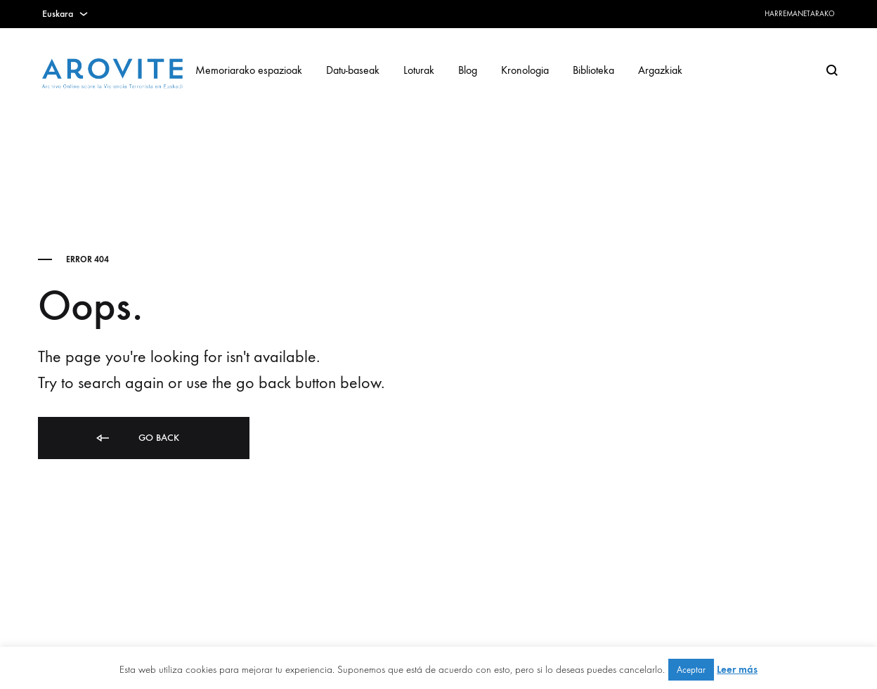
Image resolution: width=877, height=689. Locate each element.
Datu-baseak (352, 70)
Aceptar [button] (691, 669)
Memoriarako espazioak (248, 70)
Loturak (418, 70)
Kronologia (525, 70)
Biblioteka (593, 70)
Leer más (737, 669)
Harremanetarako (800, 13)
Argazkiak (660, 70)
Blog (467, 70)
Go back (136, 438)
